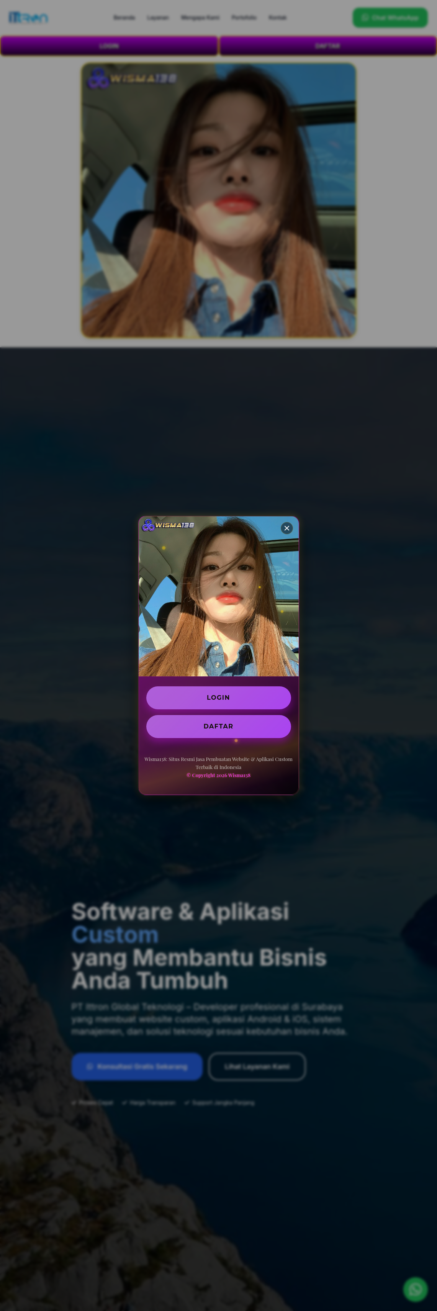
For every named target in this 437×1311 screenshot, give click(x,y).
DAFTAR (219, 726)
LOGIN (218, 697)
